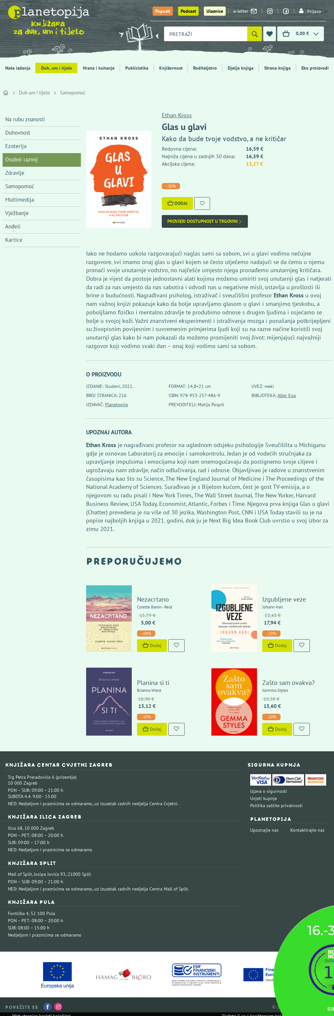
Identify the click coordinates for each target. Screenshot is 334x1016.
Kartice (14, 239)
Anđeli (13, 226)
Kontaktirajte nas (307, 830)
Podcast (188, 11)
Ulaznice (214, 11)
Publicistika (136, 68)
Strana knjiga (277, 68)
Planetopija (116, 405)
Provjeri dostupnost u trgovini (204, 221)
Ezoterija (15, 146)
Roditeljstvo (205, 68)
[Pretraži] (254, 33)
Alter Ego (287, 395)
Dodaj (177, 203)
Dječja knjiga (240, 68)
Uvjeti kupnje (263, 798)
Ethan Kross (177, 115)
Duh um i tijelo (34, 93)
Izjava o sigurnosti (268, 791)
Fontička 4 (18, 913)
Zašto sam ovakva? (288, 682)
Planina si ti (153, 682)
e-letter (245, 11)
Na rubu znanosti (25, 119)
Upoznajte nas (264, 830)
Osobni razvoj (21, 159)
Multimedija (19, 199)
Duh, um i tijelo (56, 68)
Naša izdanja (17, 68)
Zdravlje (14, 172)
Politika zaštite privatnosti (276, 805)
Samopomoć (72, 93)
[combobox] (205, 33)
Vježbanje (17, 213)
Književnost (171, 68)
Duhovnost (17, 132)
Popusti (162, 11)
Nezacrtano (153, 599)
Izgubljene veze (284, 599)
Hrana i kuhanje (98, 68)
